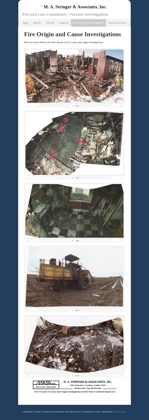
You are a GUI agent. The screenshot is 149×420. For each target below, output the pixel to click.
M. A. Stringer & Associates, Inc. (75, 7)
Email (123, 413)
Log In (116, 413)
